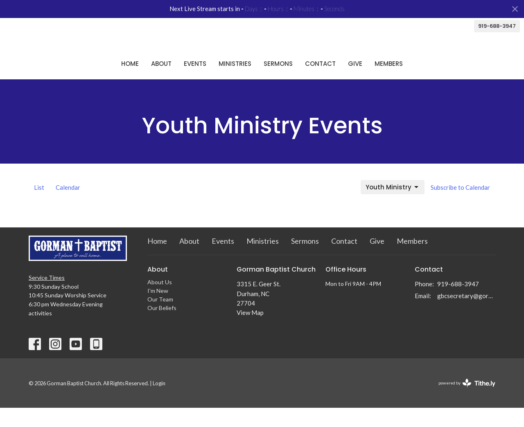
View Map (250, 331)
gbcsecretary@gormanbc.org (466, 314)
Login (159, 402)
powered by (466, 402)
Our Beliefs (161, 327)
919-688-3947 (497, 26)
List (39, 206)
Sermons (278, 82)
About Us (159, 301)
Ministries (235, 82)
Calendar (68, 206)
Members (389, 82)
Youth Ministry (393, 206)
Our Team (160, 318)
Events (195, 82)
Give (355, 82)
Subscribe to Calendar (460, 206)
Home (130, 82)
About (161, 82)
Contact (320, 82)
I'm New (157, 309)
